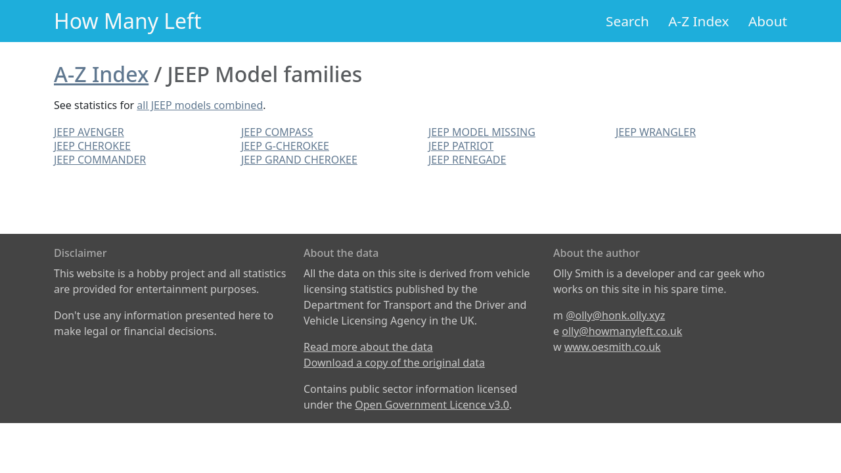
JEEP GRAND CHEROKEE (299, 159)
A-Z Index (698, 21)
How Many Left (128, 21)
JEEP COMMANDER (100, 159)
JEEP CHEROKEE (92, 146)
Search (627, 21)
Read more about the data (368, 347)
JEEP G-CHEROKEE (285, 146)
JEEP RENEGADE (467, 159)
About (767, 21)
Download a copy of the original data (394, 362)
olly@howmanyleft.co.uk (622, 331)
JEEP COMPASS (277, 132)
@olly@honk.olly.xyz (615, 315)
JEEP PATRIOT (460, 146)
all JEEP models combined (200, 105)
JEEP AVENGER (89, 132)
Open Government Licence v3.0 (432, 404)
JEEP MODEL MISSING (481, 132)
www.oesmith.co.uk (612, 347)
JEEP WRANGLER (656, 132)
